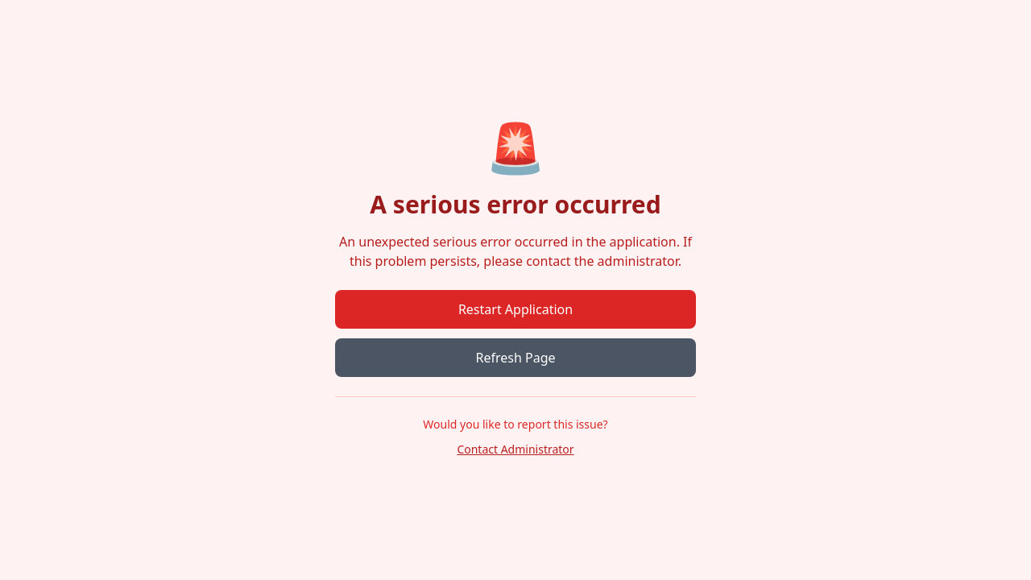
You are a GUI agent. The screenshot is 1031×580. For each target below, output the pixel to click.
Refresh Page (515, 358)
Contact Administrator (515, 449)
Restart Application (515, 309)
